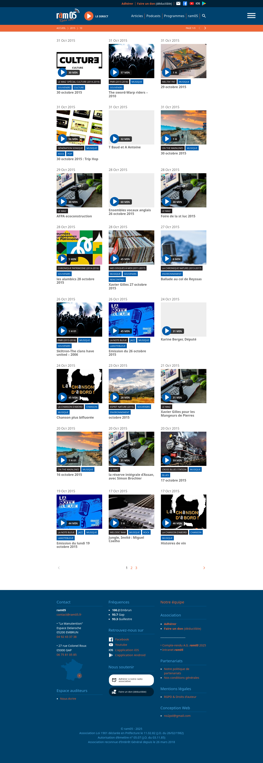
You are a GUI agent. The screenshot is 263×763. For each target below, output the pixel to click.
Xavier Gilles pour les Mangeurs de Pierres (178, 413)
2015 (72, 28)
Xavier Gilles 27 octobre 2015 (128, 286)
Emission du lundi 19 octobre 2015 (73, 545)
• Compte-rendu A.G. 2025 (183, 645)
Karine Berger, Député (178, 339)
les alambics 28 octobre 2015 (75, 281)
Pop (70, 153)
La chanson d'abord (70, 406)
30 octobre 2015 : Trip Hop (77, 159)
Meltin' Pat (168, 81)
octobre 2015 (119, 417)
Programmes (174, 16)
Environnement (171, 273)
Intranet (172, 650)
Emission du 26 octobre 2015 (127, 353)
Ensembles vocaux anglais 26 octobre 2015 (130, 212)
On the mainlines (172, 148)
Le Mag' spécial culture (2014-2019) (78, 81)
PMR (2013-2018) (119, 81)
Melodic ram (118, 532)
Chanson (91, 406)
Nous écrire (68, 698)
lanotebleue (117, 345)
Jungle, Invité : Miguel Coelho (126, 539)
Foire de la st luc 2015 (178, 216)
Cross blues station (174, 469)
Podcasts (153, 16)
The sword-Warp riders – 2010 (128, 94)
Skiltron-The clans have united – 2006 (75, 353)
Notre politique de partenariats (176, 671)
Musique (137, 81)
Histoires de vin (173, 543)
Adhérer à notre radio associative (131, 680)
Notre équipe (172, 602)
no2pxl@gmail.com (177, 716)
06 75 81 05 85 (67, 654)
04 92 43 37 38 (67, 637)
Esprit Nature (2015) (122, 406)
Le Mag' (62, 210)
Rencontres (117, 279)
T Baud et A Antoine (125, 147)
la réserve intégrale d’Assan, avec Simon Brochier (131, 476)
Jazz (132, 340)
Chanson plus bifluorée (75, 417)
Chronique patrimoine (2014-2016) (78, 268)
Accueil (61, 28)
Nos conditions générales (181, 677)
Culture (79, 87)
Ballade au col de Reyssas (181, 279)
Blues (165, 475)
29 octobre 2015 (173, 87)
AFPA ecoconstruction (74, 216)
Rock (61, 153)
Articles (137, 16)
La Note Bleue (118, 340)
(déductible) (154, 3)
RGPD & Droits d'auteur (180, 697)
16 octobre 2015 (69, 475)
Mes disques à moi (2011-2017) (127, 268)
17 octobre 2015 (173, 480)
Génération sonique (70, 148)
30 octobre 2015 (69, 92)
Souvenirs (64, 87)
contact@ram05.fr (69, 614)
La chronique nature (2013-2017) (181, 268)
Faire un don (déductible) (132, 691)
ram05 (193, 16)
